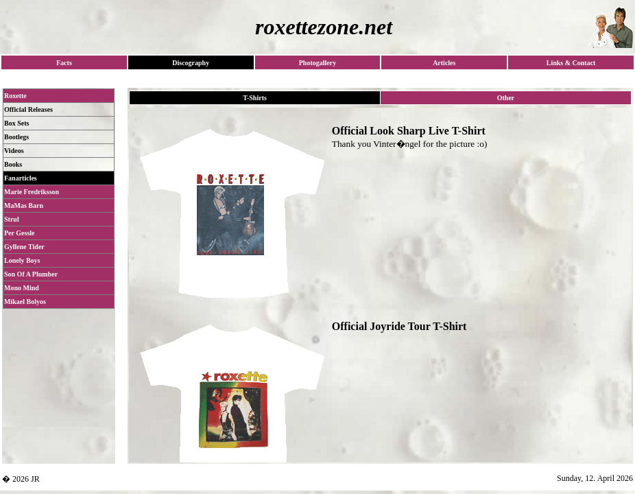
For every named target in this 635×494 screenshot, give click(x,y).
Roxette (15, 95)
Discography (190, 63)
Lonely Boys (22, 260)
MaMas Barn (23, 205)
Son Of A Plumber (31, 274)
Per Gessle (19, 233)
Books (13, 164)
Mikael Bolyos (25, 301)
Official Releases (28, 109)
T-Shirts (255, 98)
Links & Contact (571, 63)
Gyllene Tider (24, 246)
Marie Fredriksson (31, 192)
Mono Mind (21, 288)
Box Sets (16, 123)
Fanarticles (20, 178)
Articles (444, 63)
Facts (64, 63)
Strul (11, 219)
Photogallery (317, 63)
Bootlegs (16, 137)
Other (506, 98)
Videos (14, 150)
